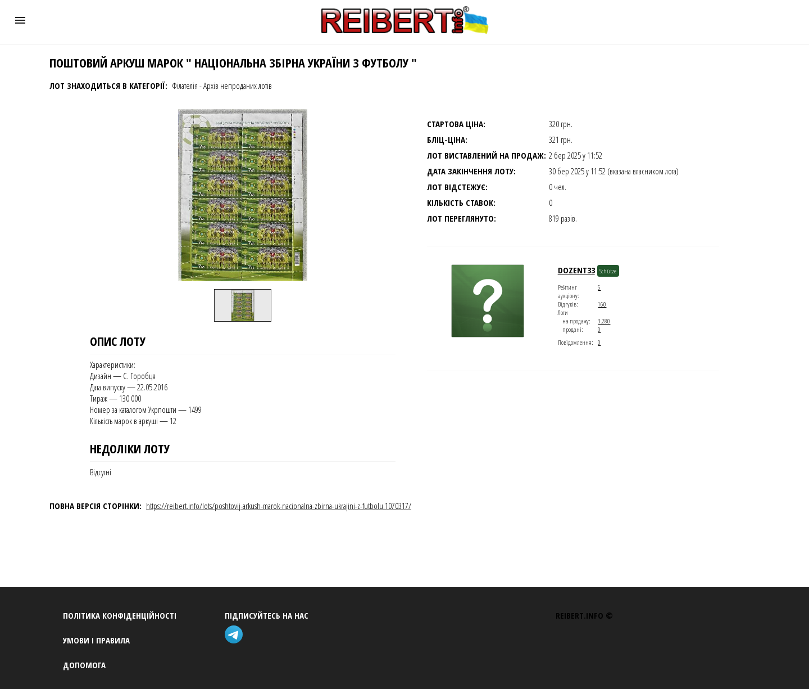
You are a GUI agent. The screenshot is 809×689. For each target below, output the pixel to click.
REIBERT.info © (584, 615)
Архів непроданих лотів (237, 85)
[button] (20, 20)
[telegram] (236, 636)
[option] (243, 305)
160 (602, 304)
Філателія (185, 85)
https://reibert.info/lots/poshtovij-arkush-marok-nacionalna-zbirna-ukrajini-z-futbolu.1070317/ (278, 505)
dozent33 (576, 270)
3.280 (604, 321)
